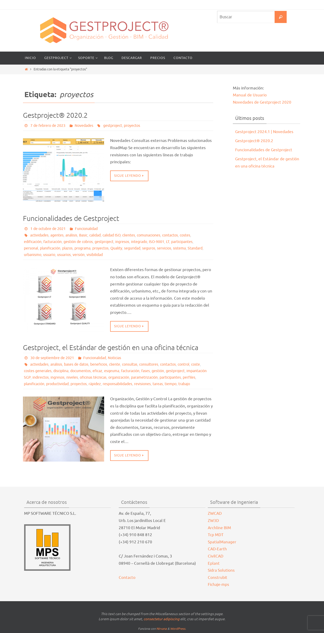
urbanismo (32, 255)
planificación (50, 248)
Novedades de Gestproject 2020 (262, 102)
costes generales (37, 371)
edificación (33, 241)
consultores (148, 364)
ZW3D (213, 520)
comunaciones (148, 235)
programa (82, 248)
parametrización (144, 377)
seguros (148, 248)
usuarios (64, 255)
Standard (195, 248)
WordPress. (178, 629)
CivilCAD (215, 556)
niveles (72, 377)
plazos (67, 248)
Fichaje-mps (218, 584)
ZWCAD (215, 513)
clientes (128, 235)
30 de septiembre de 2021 (52, 358)
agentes (57, 235)
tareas (158, 384)
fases (145, 371)
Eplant (214, 563)
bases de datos (76, 364)
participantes (181, 241)
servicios (164, 248)
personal (31, 248)
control (183, 364)
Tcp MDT (216, 534)
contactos (170, 235)
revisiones (142, 384)
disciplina (60, 371)
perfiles (189, 377)
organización (118, 377)
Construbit (217, 577)
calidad (95, 235)
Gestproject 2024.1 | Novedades (264, 131)
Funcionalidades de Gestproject (71, 218)
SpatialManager (222, 542)
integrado (139, 241)
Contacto (127, 577)
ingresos (122, 241)
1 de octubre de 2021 (48, 228)
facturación (52, 241)
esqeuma (111, 371)
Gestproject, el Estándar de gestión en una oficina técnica (110, 347)
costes (185, 235)
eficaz (97, 371)
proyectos (132, 125)
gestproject (112, 125)
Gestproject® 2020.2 (55, 115)
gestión (158, 371)
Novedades (84, 125)
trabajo (184, 384)
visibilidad (95, 255)
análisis (71, 235)
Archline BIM (219, 527)
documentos (80, 371)
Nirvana (161, 629)
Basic (83, 235)
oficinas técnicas (93, 377)
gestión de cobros (78, 241)
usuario (49, 255)
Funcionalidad (86, 228)
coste (195, 364)
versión (79, 255)
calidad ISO (111, 235)
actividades (39, 235)
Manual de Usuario (250, 95)
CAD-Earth (217, 549)
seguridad (132, 248)
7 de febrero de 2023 (47, 125)
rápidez (95, 384)
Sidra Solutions (221, 570)
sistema (179, 248)
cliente (114, 364)
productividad (57, 384)
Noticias (114, 358)
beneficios (98, 364)
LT (167, 241)
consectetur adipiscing (162, 619)
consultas (129, 364)
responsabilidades (117, 384)
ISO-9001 (156, 241)
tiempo (170, 384)
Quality (116, 248)
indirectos (40, 377)
